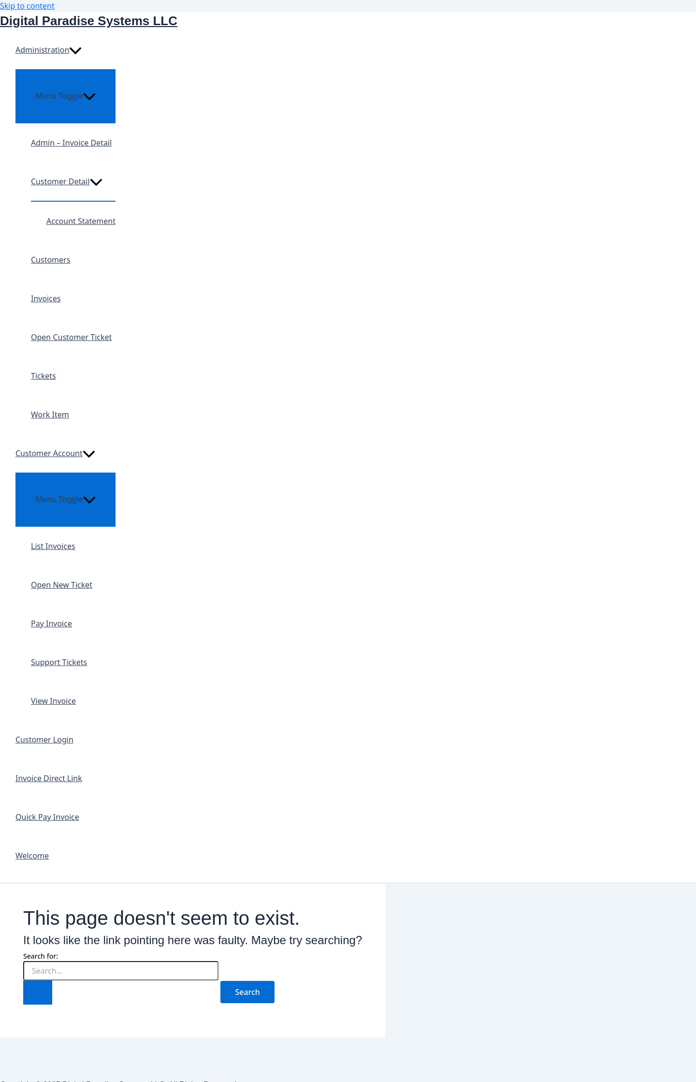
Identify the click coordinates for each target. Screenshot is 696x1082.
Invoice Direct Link (48, 778)
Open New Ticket (61, 584)
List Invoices (53, 546)
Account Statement (81, 221)
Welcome (32, 855)
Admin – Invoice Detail (71, 142)
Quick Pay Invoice (47, 817)
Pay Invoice (51, 623)
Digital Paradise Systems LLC (88, 21)
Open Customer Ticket (71, 337)
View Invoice (53, 701)
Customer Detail (66, 181)
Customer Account (55, 453)
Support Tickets (59, 662)
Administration (48, 49)
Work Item (50, 414)
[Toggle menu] (65, 95)
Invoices (46, 298)
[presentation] (75, 49)
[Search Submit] (37, 992)
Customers (50, 259)
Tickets (43, 376)
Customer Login (44, 739)
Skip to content (27, 5)
